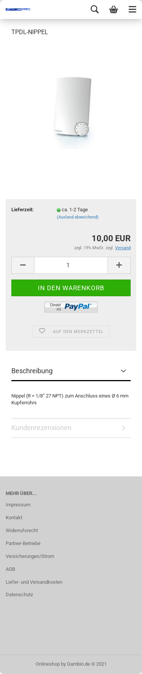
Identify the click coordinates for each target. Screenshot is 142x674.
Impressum (18, 504)
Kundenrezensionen (41, 428)
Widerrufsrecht (22, 530)
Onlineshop (48, 664)
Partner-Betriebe (23, 543)
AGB (10, 569)
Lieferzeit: (22, 209)
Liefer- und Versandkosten (34, 582)
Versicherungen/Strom (30, 556)
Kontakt (14, 517)
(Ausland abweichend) (77, 217)
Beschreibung (32, 371)
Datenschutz (19, 594)
